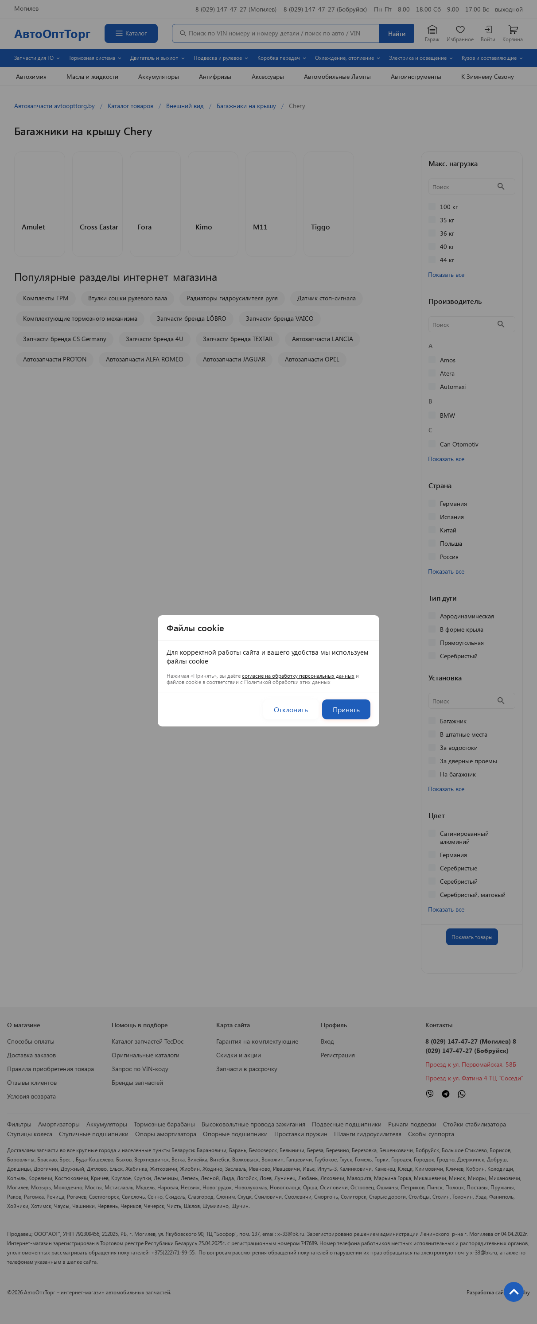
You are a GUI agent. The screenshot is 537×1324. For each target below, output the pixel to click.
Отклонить (291, 709)
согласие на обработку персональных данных (298, 675)
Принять (346, 709)
